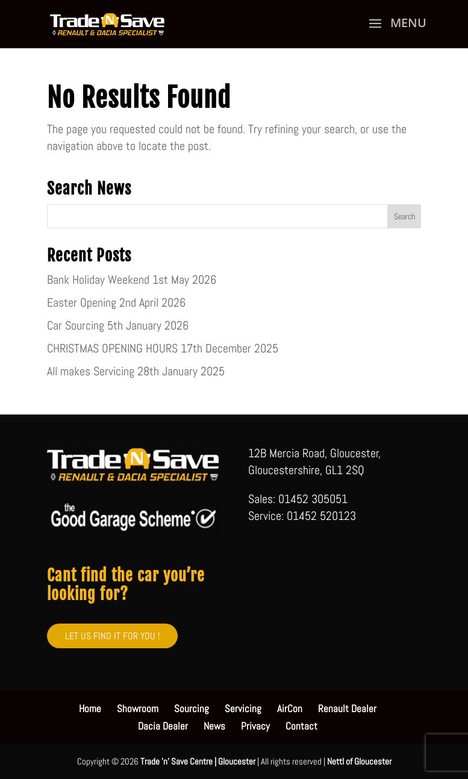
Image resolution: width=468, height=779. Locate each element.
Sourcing (191, 708)
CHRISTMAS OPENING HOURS (112, 348)
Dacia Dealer (163, 726)
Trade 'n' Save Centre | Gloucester (197, 761)
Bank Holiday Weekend (98, 279)
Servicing (243, 708)
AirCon (289, 708)
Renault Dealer (347, 708)
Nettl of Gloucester (359, 761)
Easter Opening (81, 302)
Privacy (255, 726)
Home (90, 708)
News (214, 726)
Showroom (137, 708)
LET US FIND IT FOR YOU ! (112, 636)
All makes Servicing (90, 371)
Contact (301, 726)
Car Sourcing (75, 325)
